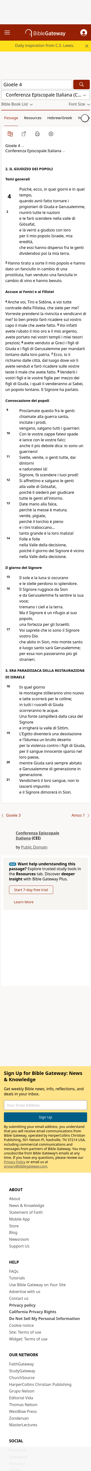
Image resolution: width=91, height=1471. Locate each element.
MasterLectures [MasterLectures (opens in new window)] (23, 1424)
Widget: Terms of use (28, 1339)
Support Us (19, 1246)
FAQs (13, 1271)
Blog (13, 1232)
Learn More (23, 901)
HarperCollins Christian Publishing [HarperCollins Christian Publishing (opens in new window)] (40, 1384)
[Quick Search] (36, 84)
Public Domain (34, 847)
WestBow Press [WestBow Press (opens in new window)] (23, 1411)
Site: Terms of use (25, 1332)
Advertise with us (25, 1291)
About (14, 1198)
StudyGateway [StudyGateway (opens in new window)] (22, 1371)
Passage (11, 117)
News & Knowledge (26, 1205)
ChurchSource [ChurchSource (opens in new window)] (22, 1377)
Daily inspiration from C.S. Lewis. (44, 45)
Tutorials (17, 1278)
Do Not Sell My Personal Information (44, 1318)
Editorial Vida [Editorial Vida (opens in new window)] (21, 1397)
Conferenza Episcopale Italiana (37, 835)
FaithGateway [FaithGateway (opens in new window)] (21, 1364)
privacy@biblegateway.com (25, 1166)
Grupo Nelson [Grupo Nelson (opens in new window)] (21, 1391)
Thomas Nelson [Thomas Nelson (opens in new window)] (23, 1404)
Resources (32, 117)
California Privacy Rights (33, 1311)
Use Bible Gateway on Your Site (37, 1284)
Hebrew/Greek (59, 117)
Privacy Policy (14, 1162)
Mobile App (19, 1219)
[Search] (81, 84)
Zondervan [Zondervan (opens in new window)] (19, 1418)
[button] (83, 32)
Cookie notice (21, 1325)
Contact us (19, 1298)
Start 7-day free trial (31, 889)
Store (14, 1226)
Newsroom (19, 1239)
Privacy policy (22, 1305)
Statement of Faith (26, 1212)
